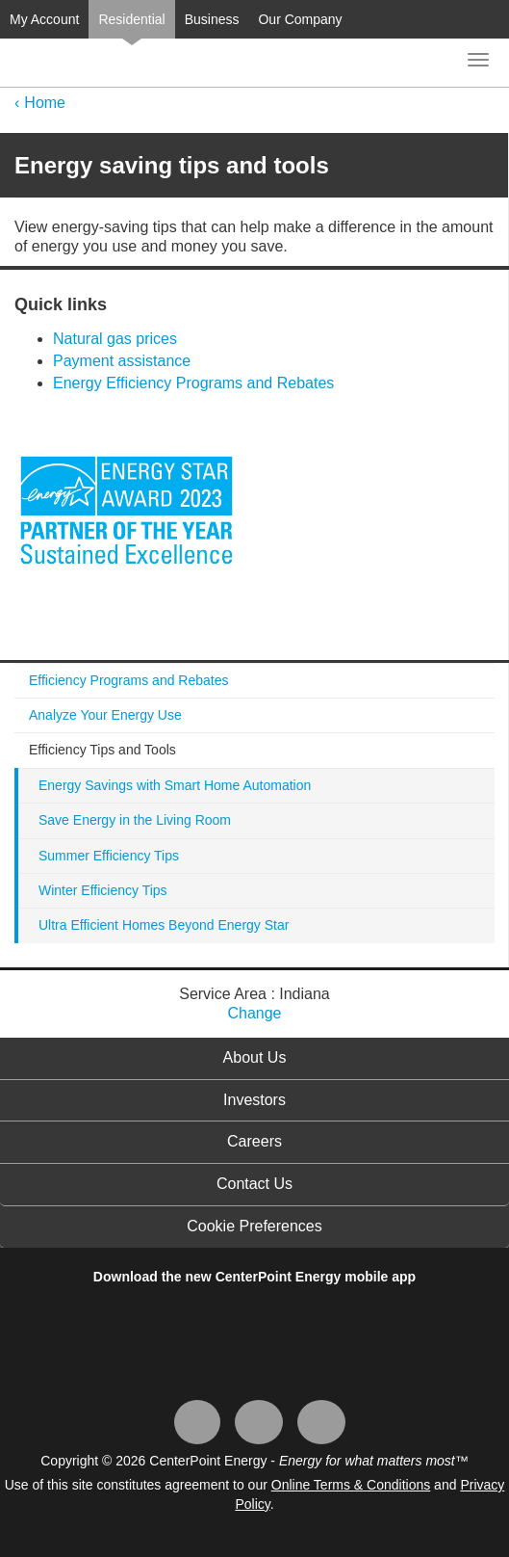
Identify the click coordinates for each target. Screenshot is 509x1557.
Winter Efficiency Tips (102, 890)
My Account (44, 19)
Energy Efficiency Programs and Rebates (193, 383)
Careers (254, 1141)
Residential (131, 19)
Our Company (300, 19)
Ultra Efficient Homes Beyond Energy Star (163, 925)
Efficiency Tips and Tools (102, 749)
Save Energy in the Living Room (134, 820)
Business (212, 19)
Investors (254, 1100)
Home (44, 102)
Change (254, 1013)
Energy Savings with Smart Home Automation (174, 785)
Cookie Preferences (254, 1226)
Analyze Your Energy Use (105, 715)
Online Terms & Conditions (350, 1484)
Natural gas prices (115, 338)
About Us (255, 1057)
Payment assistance (122, 361)
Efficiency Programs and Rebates (129, 680)
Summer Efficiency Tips (108, 855)
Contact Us (254, 1183)
